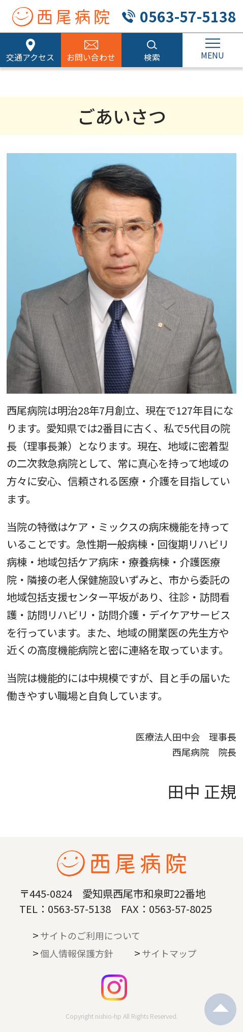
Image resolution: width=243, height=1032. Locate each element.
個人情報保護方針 (76, 953)
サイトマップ (169, 953)
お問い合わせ (91, 57)
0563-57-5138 (188, 16)
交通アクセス (30, 57)
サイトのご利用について (90, 935)
